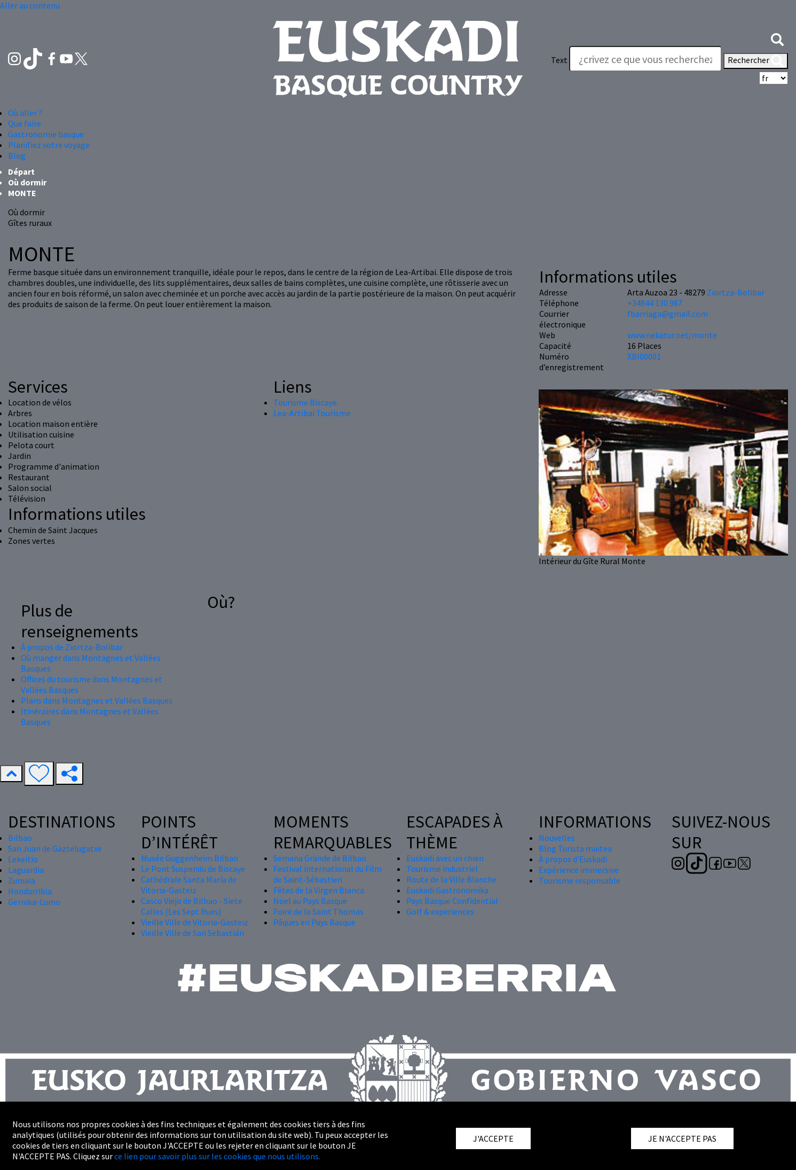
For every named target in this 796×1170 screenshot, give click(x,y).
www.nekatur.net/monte (672, 335)
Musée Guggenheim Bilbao (189, 858)
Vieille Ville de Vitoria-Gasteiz (194, 922)
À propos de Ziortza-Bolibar (72, 647)
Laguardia (26, 869)
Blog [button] (17, 155)
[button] (777, 38)
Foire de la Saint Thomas (318, 911)
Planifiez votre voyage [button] (49, 144)
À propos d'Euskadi (573, 859)
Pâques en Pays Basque (314, 922)
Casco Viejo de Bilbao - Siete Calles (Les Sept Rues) (191, 906)
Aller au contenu (30, 5)
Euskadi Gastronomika (447, 890)
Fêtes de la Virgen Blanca (318, 890)
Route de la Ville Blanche (451, 879)
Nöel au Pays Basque (310, 900)
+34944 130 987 (654, 303)
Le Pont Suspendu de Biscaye (193, 868)
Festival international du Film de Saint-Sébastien (327, 874)
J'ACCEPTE (493, 1138)
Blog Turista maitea (575, 848)
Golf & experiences (440, 911)
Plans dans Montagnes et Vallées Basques (96, 700)
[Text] (645, 59)
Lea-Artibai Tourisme (312, 413)
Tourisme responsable (579, 880)
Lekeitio (23, 859)
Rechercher (756, 60)
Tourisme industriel (442, 868)
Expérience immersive (579, 869)
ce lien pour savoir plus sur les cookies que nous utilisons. (217, 1156)
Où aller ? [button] (25, 112)
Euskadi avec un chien (445, 858)
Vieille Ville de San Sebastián (192, 932)
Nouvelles (557, 837)
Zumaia (21, 880)
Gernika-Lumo (34, 901)
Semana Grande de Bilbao (319, 858)
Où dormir (27, 182)
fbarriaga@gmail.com (667, 313)
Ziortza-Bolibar (736, 292)
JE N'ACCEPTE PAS (682, 1138)
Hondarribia (30, 891)
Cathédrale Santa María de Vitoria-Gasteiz (189, 884)
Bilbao (20, 837)
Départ (21, 171)
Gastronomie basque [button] (46, 134)
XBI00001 (644, 356)
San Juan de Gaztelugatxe (55, 848)
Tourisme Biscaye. (305, 402)
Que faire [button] (24, 123)
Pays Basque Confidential (452, 900)
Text (559, 59)
